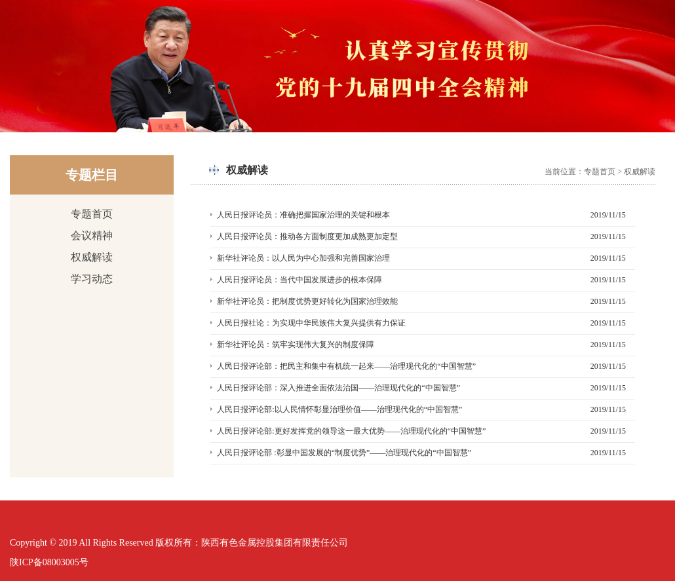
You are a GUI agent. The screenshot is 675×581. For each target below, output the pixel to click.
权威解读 (92, 257)
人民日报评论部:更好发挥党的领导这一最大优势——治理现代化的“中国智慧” (351, 431)
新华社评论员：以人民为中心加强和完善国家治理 (303, 258)
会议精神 (92, 235)
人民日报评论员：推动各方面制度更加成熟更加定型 (307, 236)
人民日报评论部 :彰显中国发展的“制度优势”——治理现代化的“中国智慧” (344, 452)
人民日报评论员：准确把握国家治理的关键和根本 (303, 214)
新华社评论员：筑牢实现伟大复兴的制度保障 (295, 344)
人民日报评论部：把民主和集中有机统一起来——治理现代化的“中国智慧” (346, 366)
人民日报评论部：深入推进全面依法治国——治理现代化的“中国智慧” (338, 387)
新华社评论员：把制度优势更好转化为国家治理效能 (307, 301)
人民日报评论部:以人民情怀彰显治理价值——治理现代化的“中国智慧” (339, 409)
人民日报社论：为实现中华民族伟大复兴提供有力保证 (311, 323)
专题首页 (92, 213)
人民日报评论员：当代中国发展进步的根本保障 (299, 279)
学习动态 (92, 278)
